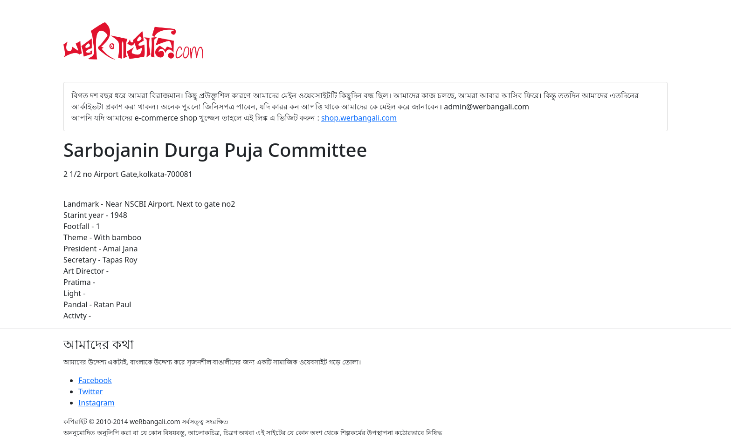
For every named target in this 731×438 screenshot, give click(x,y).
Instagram (96, 403)
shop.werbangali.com (359, 118)
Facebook (95, 380)
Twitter (90, 391)
